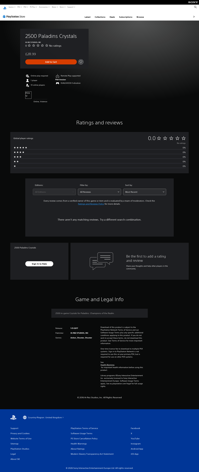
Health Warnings (108, 362)
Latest (72, 14)
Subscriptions (110, 14)
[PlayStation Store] (14, 14)
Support (70, 7)
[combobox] (54, 189)
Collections (85, 14)
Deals (97, 14)
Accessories (43, 7)
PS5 (18, 7)
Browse (125, 14)
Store (62, 7)
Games (11, 7)
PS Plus (32, 7)
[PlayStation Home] (5, 7)
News (54, 7)
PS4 (25, 7)
